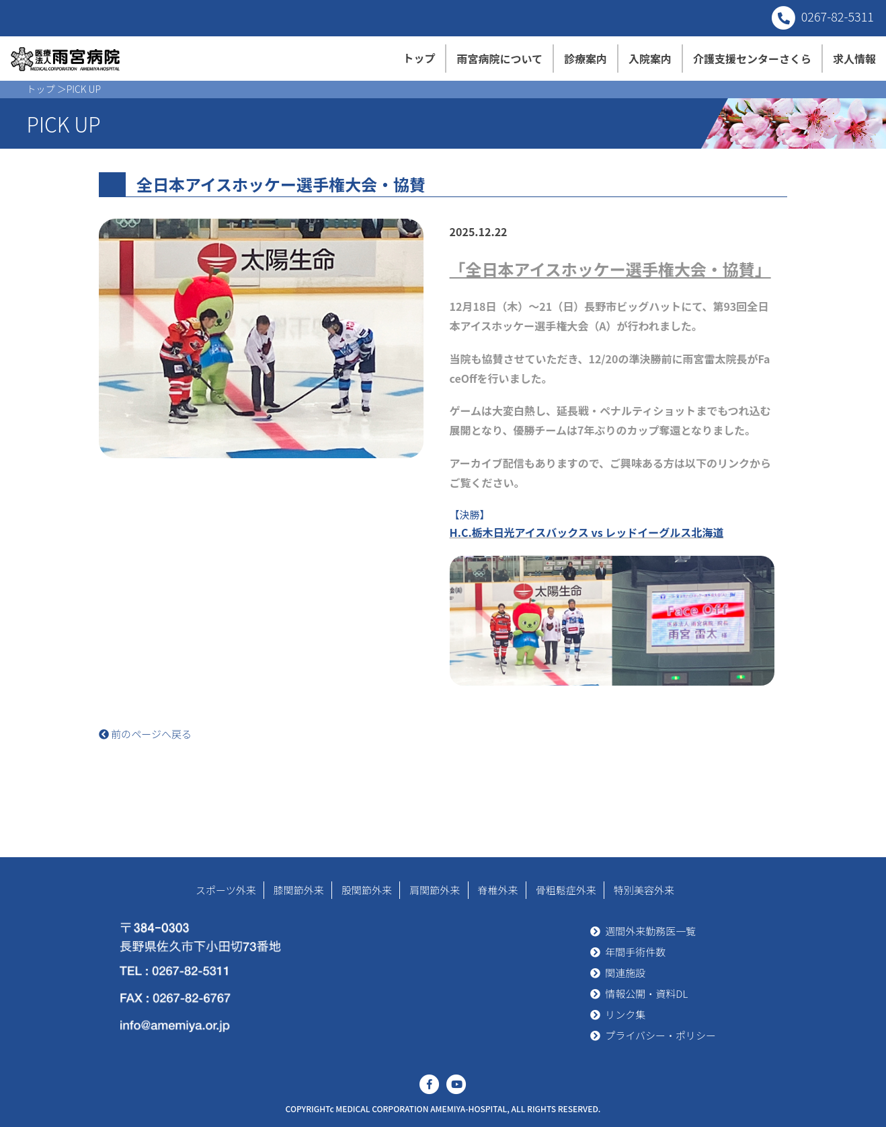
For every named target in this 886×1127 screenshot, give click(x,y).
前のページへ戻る (145, 734)
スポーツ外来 (226, 890)
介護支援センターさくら (752, 58)
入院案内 (650, 58)
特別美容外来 (644, 890)
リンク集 (625, 1014)
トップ (419, 58)
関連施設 (625, 973)
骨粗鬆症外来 (566, 890)
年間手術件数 (635, 952)
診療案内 (585, 58)
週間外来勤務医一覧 (650, 931)
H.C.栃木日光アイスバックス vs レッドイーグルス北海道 (587, 532)
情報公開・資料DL (646, 993)
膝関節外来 (299, 890)
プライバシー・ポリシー (660, 1035)
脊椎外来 (498, 890)
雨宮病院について (499, 58)
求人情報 (854, 58)
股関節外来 (366, 890)
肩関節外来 (434, 890)
